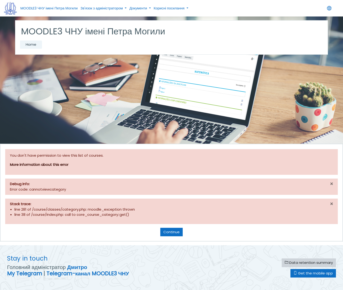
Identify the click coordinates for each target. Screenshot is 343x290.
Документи (138, 8)
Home (31, 44)
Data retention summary (309, 262)
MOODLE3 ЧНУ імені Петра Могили (49, 8)
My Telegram (24, 273)
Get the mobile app (313, 273)
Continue (171, 231)
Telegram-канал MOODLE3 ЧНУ (87, 273)
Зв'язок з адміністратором (102, 8)
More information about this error (39, 164)
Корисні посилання (170, 8)
